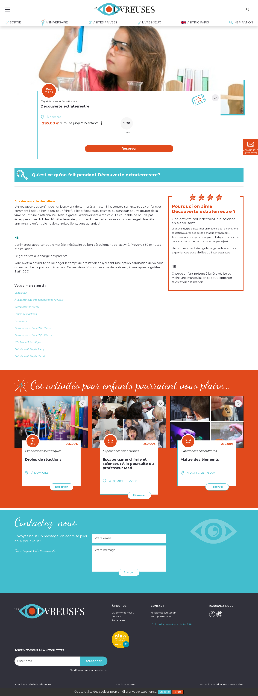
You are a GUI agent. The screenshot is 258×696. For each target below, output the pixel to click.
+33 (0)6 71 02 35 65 (163, 616)
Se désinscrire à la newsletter (88, 670)
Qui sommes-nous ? (125, 612)
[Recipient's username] (47, 660)
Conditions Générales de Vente (34, 684)
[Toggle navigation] (7, 9)
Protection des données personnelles (219, 684)
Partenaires (119, 620)
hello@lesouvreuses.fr (165, 612)
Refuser (179, 691)
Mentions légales (124, 684)
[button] (129, 148)
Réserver (61, 487)
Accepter (163, 691)
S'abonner (94, 660)
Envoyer (129, 572)
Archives (117, 616)
